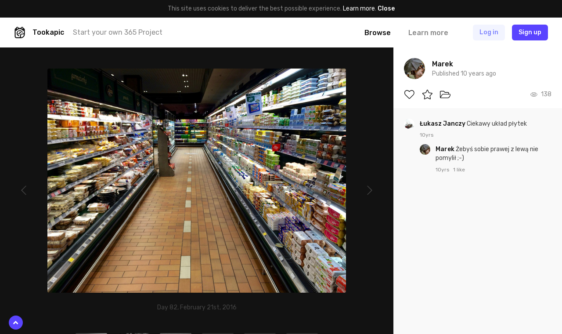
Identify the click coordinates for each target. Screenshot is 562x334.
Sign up (530, 32)
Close (386, 8)
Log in (488, 32)
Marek (446, 149)
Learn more (359, 8)
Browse (377, 33)
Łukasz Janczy (443, 123)
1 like (459, 170)
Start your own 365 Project (117, 32)
